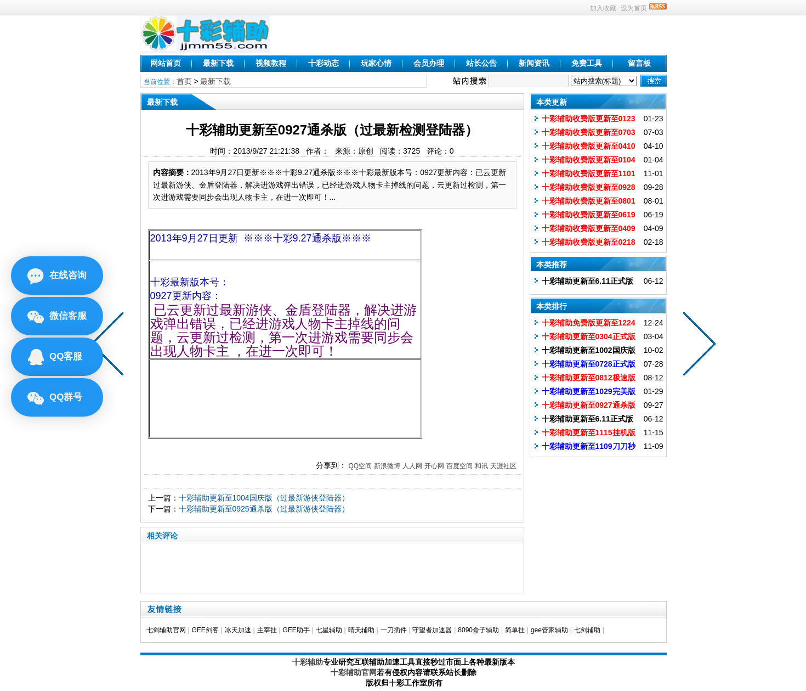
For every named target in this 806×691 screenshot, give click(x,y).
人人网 (412, 466)
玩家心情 (376, 63)
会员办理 (428, 63)
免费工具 (586, 63)
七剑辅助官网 (166, 630)
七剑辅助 (587, 630)
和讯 (481, 466)
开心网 (434, 466)
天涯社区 (503, 466)
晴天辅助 (361, 630)
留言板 (639, 63)
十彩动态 (323, 63)
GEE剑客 (204, 630)
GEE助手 (295, 630)
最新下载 (218, 63)
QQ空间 (360, 466)
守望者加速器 (432, 630)
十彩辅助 (307, 662)
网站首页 (165, 63)
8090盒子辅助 (478, 630)
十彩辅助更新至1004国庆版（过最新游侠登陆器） (264, 497)
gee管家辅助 (549, 630)
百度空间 (459, 466)
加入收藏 (603, 8)
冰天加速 (238, 630)
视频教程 (271, 63)
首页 (184, 81)
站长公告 (481, 63)
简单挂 (515, 630)
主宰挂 (267, 630)
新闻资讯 (534, 63)
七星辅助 (329, 630)
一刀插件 (394, 630)
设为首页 (634, 8)
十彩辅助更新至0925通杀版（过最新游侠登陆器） (264, 508)
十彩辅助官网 (354, 672)
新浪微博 (387, 466)
